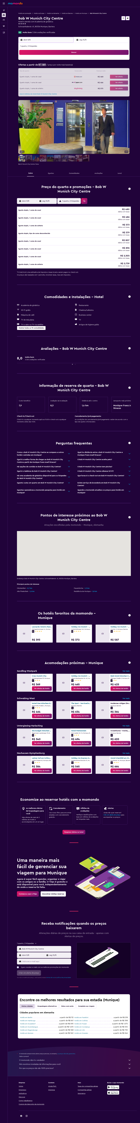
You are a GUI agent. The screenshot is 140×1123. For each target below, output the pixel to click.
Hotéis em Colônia (81, 1017)
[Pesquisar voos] (4, 10)
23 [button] (34, 82)
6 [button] (55, 66)
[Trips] (4, 26)
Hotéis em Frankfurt (81, 1014)
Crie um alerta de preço (112, 812)
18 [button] (45, 77)
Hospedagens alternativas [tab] (47, 1003)
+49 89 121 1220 (24, 29)
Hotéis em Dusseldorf (27, 1020)
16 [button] (34, 77)
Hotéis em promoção (24, 13)
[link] (42, 685)
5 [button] (50, 66)
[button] (3, 3)
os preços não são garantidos (66, 1050)
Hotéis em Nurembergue (29, 1024)
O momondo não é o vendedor (75, 1057)
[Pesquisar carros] (4, 19)
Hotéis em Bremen (26, 1030)
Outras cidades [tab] (27, 1003)
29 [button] (66, 82)
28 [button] (61, 82)
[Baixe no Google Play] (113, 1084)
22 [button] (66, 77)
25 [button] (45, 82)
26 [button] (50, 82)
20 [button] (56, 77)
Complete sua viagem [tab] (86, 1003)
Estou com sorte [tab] (67, 1003)
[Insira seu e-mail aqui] (46, 958)
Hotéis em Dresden (81, 1030)
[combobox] (46, 945)
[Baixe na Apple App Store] (113, 1089)
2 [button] (34, 66)
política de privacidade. (63, 974)
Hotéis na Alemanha (53, 13)
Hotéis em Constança (82, 1024)
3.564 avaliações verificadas (43, 32)
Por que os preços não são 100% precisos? (75, 1065)
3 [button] (39, 66)
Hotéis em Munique (81, 13)
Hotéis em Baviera (67, 13)
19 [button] (50, 77)
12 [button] (50, 71)
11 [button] (45, 71)
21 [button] (61, 77)
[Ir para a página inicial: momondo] (15, 3)
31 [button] (39, 88)
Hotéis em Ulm (79, 1027)
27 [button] (56, 82)
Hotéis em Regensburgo (29, 1027)
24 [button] (40, 82)
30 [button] (34, 88)
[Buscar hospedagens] (4, 15)
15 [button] (66, 71)
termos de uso (50, 974)
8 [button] (66, 66)
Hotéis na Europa (39, 13)
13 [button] (55, 71)
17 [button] (39, 77)
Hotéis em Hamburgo (28, 1017)
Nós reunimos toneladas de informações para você (75, 1061)
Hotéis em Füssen (80, 1020)
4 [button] (44, 66)
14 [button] (61, 71)
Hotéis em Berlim (26, 1014)
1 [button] (66, 61)
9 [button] (34, 71)
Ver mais (126, 668)
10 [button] (39, 71)
